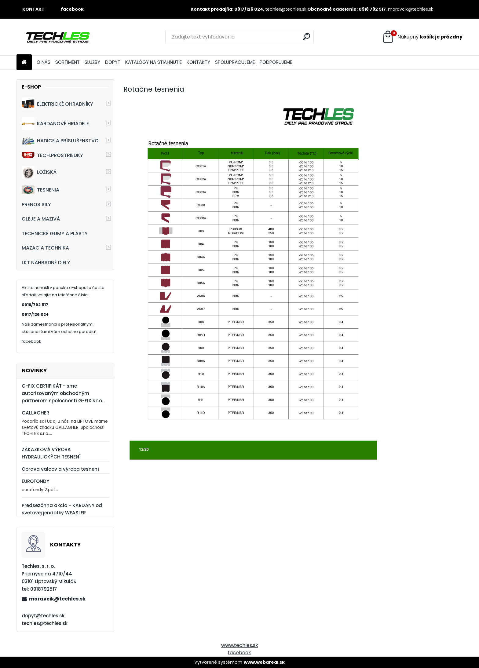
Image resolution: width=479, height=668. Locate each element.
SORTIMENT (67, 62)
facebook (31, 341)
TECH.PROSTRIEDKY (52, 155)
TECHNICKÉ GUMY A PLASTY (55, 233)
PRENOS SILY (36, 204)
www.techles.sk (239, 645)
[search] (306, 36)
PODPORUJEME (276, 62)
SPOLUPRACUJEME (235, 62)
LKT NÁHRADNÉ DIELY (46, 262)
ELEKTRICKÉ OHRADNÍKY (57, 103)
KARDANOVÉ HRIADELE (55, 123)
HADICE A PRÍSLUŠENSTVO (60, 140)
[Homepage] (24, 62)
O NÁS (43, 62)
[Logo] (58, 37)
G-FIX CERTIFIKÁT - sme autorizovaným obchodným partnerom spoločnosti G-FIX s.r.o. (62, 393)
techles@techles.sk (285, 9)
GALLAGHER (35, 413)
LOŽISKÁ (39, 172)
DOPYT (112, 62)
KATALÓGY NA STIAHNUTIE (153, 62)
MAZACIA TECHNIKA (45, 247)
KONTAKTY (198, 62)
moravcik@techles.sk (410, 9)
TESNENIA (40, 189)
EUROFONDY (35, 481)
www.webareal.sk (264, 662)
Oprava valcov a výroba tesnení (60, 469)
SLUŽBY (92, 62)
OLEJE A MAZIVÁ (41, 218)
